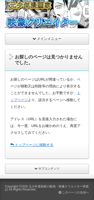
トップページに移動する (31, 145)
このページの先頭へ (74, 192)
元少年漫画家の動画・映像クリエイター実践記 (47, 188)
